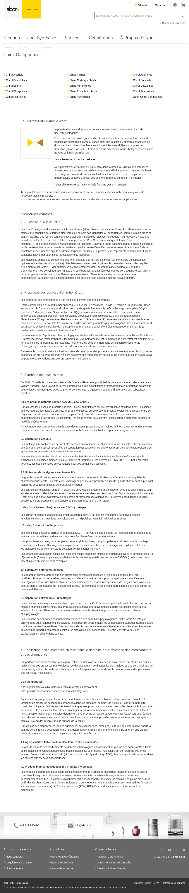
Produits (24, 47)
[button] (173, 5)
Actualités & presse (62, 868)
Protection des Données (173, 883)
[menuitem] (12, 38)
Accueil (8, 47)
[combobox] (139, 15)
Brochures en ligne (62, 862)
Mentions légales (142, 883)
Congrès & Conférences (65, 856)
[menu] (94, 38)
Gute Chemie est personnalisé (114, 862)
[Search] (182, 15)
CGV (156, 883)
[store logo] (22, 9)
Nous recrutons (14, 868)
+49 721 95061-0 (29, 825)
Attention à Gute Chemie (111, 868)
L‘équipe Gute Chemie (19, 862)
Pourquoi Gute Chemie (110, 856)
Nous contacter (14, 856)
